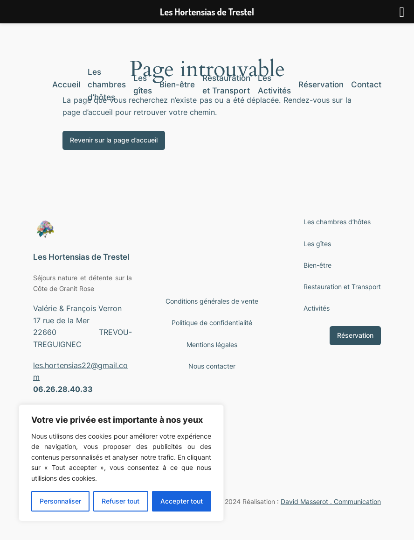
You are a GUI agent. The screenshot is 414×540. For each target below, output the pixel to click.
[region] (121, 463)
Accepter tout (181, 501)
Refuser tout (120, 501)
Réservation (355, 335)
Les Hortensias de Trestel (81, 257)
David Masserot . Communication (331, 501)
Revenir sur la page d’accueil (114, 140)
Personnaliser (60, 501)
